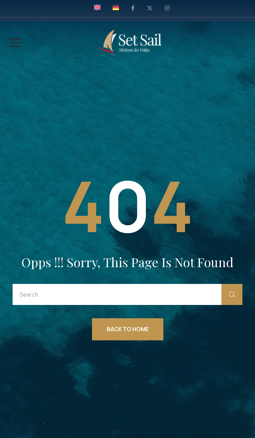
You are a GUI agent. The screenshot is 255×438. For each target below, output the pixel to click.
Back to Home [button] (128, 329)
